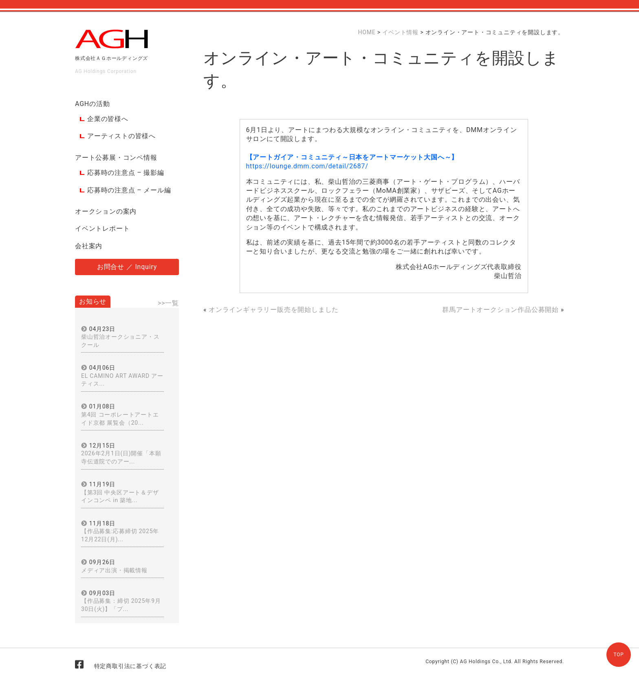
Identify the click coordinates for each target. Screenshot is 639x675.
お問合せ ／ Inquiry (127, 267)
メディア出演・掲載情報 (114, 570)
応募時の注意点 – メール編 (129, 190)
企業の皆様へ (107, 119)
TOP (618, 654)
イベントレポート (102, 228)
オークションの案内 (106, 211)
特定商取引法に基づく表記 (130, 666)
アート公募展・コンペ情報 (116, 157)
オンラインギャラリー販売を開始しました (274, 309)
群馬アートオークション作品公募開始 (500, 309)
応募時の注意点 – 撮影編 (125, 172)
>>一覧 (168, 303)
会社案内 (88, 246)
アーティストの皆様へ (121, 136)
